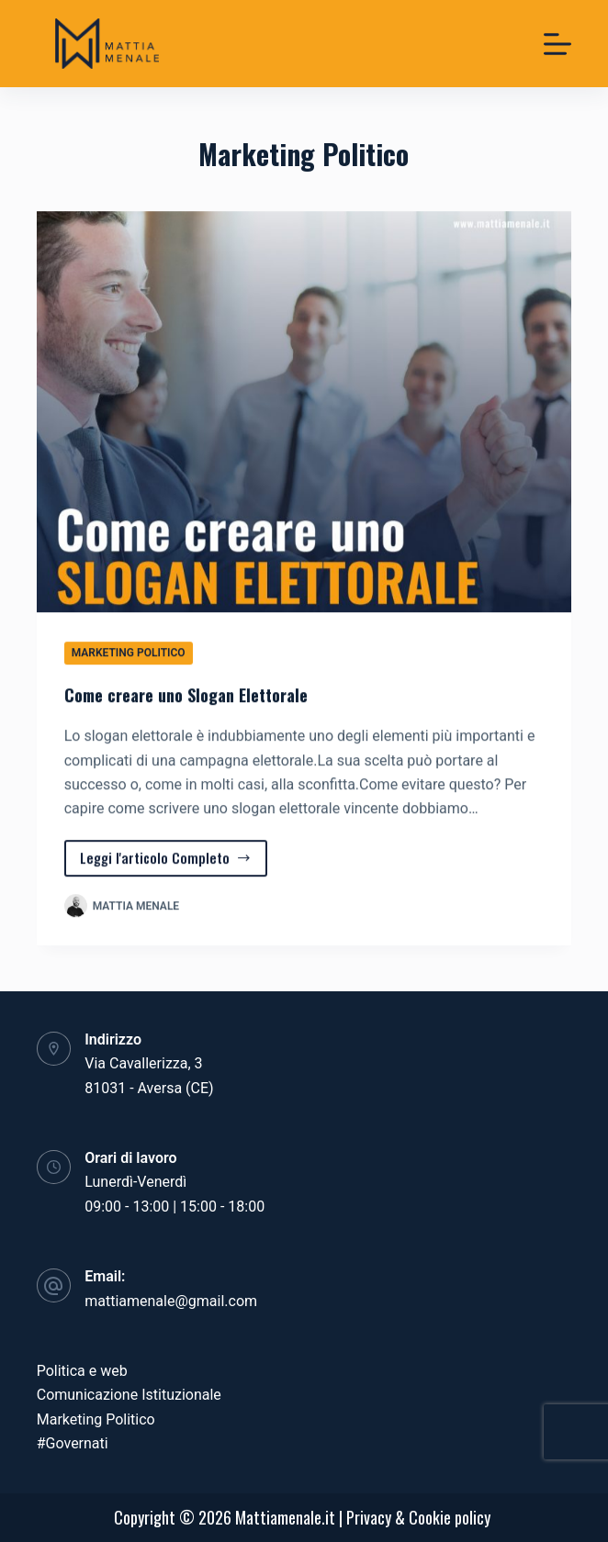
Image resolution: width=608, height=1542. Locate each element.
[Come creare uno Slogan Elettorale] (304, 411)
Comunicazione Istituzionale (129, 1394)
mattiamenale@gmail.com (170, 1301)
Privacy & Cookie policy (418, 1517)
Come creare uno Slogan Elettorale (186, 695)
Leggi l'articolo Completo (166, 862)
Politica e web (82, 1371)
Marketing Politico (129, 652)
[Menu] (557, 44)
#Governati (72, 1443)
